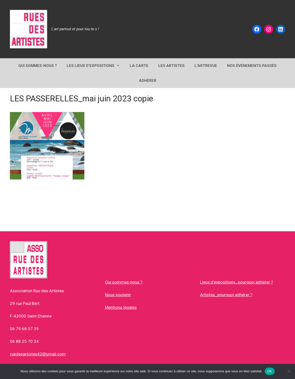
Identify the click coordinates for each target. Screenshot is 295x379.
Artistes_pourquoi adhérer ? (226, 294)
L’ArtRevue (206, 65)
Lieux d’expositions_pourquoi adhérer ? (236, 282)
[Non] (288, 371)
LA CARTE (139, 65)
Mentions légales (121, 307)
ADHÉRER (147, 80)
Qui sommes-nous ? (123, 282)
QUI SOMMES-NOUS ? (37, 65)
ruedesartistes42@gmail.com (38, 353)
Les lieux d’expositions (96, 65)
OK (269, 371)
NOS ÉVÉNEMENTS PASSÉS (252, 65)
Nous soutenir (118, 294)
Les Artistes (171, 65)
